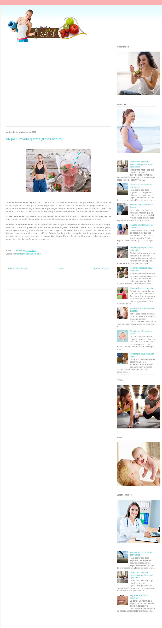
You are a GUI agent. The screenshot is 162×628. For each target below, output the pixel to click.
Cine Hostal (47, 283)
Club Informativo (49, 280)
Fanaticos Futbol (82, 283)
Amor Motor (72, 286)
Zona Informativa (12, 280)
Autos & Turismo (70, 283)
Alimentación (19, 254)
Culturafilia (63, 286)
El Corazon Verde (52, 286)
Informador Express (35, 280)
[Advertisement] (38, 85)
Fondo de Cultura (61, 280)
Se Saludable (31, 286)
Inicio (60, 268)
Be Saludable (23, 280)
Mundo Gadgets (58, 283)
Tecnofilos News (98, 280)
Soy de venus (15, 283)
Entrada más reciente (18, 268)
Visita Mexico (41, 286)
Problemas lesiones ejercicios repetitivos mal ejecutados (141, 164)
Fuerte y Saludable (27, 283)
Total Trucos (38, 283)
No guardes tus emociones (142, 288)
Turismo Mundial (20, 286)
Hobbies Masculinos (84, 280)
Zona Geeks (72, 280)
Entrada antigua (101, 268)
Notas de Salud (33, 254)
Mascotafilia (93, 283)
